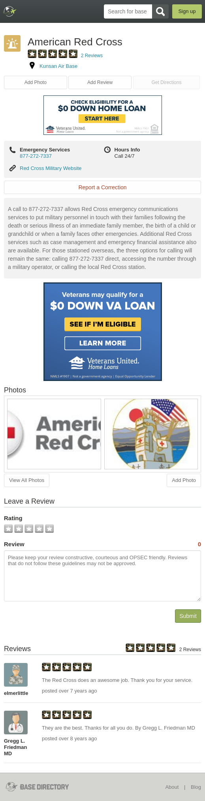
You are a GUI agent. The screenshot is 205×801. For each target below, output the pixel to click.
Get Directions (166, 82)
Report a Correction (102, 187)
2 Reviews (92, 55)
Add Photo (35, 82)
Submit (188, 616)
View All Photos (26, 480)
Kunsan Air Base (58, 66)
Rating (13, 518)
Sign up (187, 11)
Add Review (100, 82)
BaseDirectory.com (10, 11)
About (172, 787)
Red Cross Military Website (51, 168)
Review (102, 544)
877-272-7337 (36, 156)
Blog (196, 787)
